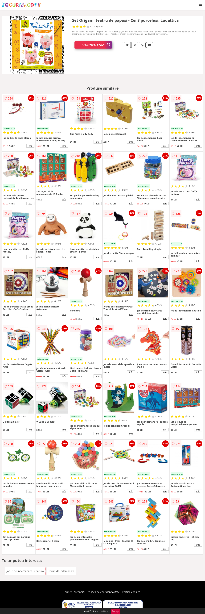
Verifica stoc (97, 45)
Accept (115, 611)
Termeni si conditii (74, 592)
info (30, 145)
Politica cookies (131, 592)
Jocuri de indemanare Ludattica (25, 571)
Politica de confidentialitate (103, 592)
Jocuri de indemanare (61, 571)
